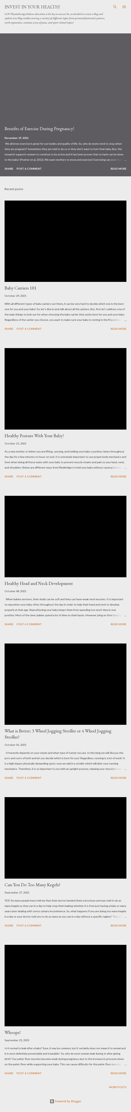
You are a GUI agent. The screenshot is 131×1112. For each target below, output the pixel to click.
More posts (117, 1087)
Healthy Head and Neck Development (39, 583)
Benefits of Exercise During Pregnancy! (39, 128)
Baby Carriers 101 (21, 288)
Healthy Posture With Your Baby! (34, 436)
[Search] (115, 7)
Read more (118, 168)
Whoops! (13, 1032)
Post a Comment (29, 168)
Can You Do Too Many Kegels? (33, 885)
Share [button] (9, 168)
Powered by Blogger (65, 1101)
